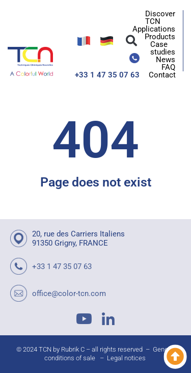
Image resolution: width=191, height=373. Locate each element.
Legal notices (126, 358)
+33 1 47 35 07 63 (107, 74)
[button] (131, 41)
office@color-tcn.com (69, 293)
